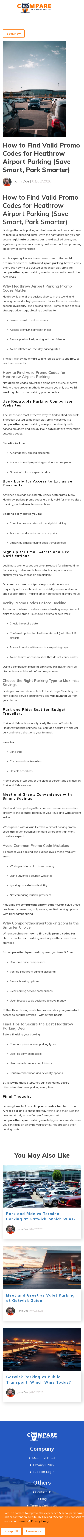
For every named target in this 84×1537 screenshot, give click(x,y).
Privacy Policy (40, 1521)
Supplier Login (43, 1472)
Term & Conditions (43, 1505)
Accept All (11, 1531)
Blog (43, 1499)
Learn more (33, 1531)
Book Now (14, 33)
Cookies (23, 1521)
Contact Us (43, 1492)
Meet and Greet (43, 1458)
